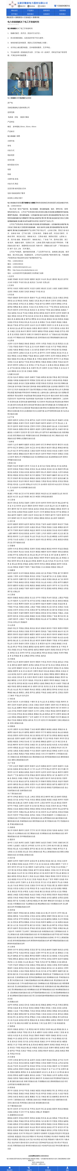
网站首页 (14, 10)
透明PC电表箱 (13, 215)
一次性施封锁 (34, 215)
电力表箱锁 (12, 28)
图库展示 (30, 14)
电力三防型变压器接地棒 (26, 227)
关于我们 (14, 14)
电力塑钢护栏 (24, 218)
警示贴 (31, 218)
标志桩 (54, 218)
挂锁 (26, 203)
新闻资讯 (46, 10)
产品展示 (30, 10)
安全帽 (20, 221)
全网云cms (42, 1164)
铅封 (52, 209)
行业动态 (27, 17)
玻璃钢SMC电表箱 (61, 212)
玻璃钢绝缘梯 (12, 221)
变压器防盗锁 (44, 209)
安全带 (25, 221)
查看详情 (36, 17)
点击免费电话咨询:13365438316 (38, 1156)
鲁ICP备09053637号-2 (42, 1160)
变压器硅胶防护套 (55, 215)
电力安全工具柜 (63, 218)
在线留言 (46, 14)
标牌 (29, 221)
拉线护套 (38, 218)
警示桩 (49, 218)
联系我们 (62, 14)
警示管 (44, 218)
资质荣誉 (62, 10)
